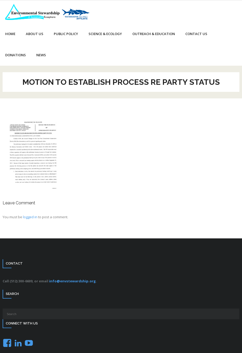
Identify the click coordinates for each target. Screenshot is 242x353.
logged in (30, 217)
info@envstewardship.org (72, 281)
